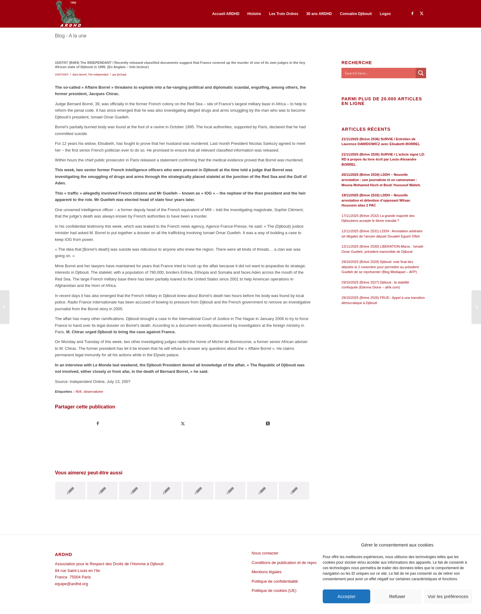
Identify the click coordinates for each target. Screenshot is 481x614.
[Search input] (379, 73)
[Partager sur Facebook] (97, 423)
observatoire (93, 391)
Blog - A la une (71, 35)
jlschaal (121, 74)
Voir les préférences (448, 596)
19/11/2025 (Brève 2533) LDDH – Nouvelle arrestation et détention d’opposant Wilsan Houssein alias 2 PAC (375, 200)
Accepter (346, 596)
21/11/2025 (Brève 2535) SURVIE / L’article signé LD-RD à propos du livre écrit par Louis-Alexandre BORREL (383, 159)
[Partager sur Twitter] (182, 423)
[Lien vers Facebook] (412, 13)
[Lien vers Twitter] (421, 13)
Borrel (83, 74)
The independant (98, 74)
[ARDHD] (68, 13)
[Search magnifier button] (421, 73)
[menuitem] (225, 13)
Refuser (397, 596)
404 (78, 391)
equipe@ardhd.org (71, 583)
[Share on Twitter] (267, 423)
